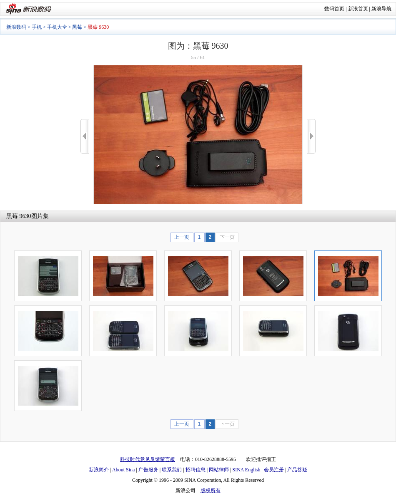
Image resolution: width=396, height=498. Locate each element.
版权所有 (211, 490)
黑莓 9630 (18, 216)
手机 (37, 27)
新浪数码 (16, 27)
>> (311, 136)
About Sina (123, 470)
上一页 (181, 237)
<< (84, 136)
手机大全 (57, 27)
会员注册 (274, 470)
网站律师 (219, 470)
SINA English (246, 470)
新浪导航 (381, 9)
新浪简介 (99, 470)
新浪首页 (358, 9)
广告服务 (148, 470)
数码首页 (334, 9)
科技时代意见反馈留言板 (147, 459)
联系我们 (172, 470)
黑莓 (77, 27)
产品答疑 (297, 470)
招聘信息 (195, 470)
